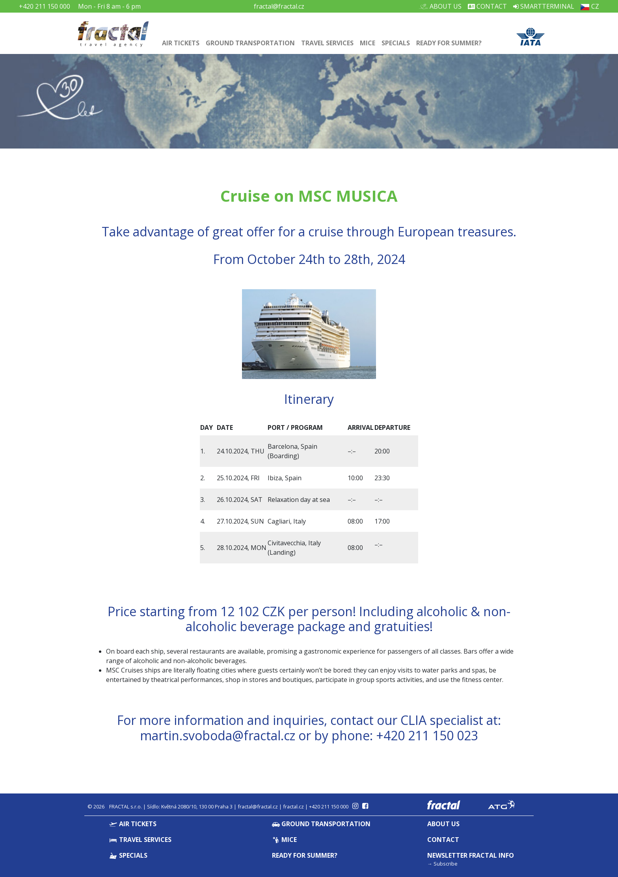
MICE (367, 43)
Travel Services (327, 43)
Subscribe (446, 863)
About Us (442, 6)
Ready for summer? (449, 43)
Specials (396, 43)
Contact (487, 6)
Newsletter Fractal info (470, 855)
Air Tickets (180, 43)
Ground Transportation (250, 43)
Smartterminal (543, 6)
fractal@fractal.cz (279, 6)
